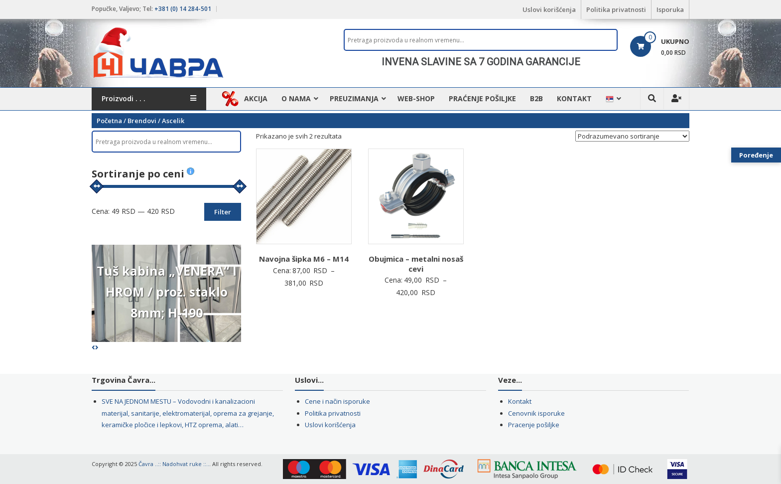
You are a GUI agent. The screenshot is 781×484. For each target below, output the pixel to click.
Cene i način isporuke (337, 401)
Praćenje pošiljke (482, 98)
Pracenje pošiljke (533, 424)
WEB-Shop (416, 98)
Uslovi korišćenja (549, 9)
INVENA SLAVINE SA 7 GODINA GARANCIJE (481, 62)
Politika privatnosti (616, 9)
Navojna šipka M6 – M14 (304, 259)
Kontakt (574, 98)
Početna (109, 120)
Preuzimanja (354, 98)
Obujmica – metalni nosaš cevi (416, 264)
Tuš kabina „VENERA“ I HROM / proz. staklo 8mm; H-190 (167, 291)
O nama (296, 98)
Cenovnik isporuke (536, 413)
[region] (481, 62)
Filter (222, 211)
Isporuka (670, 9)
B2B (536, 98)
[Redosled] (632, 136)
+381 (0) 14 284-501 (182, 8)
